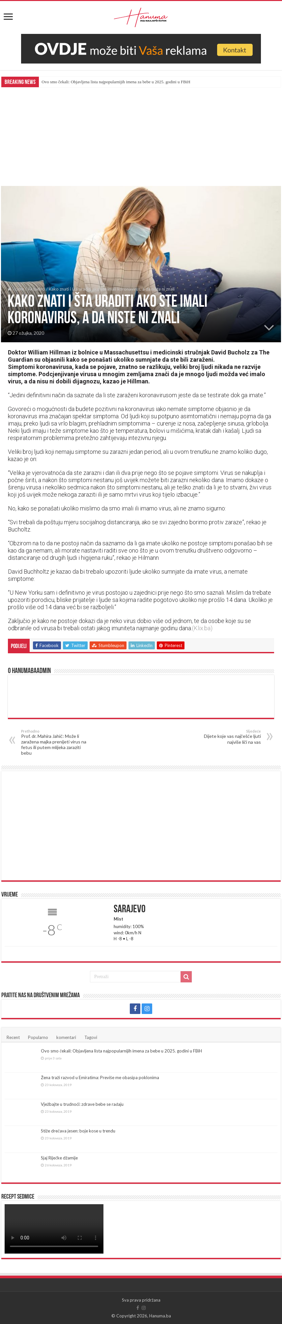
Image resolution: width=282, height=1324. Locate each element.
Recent (13, 1037)
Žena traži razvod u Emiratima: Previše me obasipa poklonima (100, 1077)
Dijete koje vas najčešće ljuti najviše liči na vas (227, 737)
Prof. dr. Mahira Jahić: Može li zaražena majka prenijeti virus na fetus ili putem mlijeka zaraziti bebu (55, 742)
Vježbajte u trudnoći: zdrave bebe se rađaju (82, 1104)
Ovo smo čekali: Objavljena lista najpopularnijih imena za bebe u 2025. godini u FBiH (116, 81)
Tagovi (90, 1037)
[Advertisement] (141, 137)
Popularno (38, 1037)
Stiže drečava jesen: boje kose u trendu (78, 1130)
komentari (66, 1037)
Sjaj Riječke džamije (59, 1157)
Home (16, 289)
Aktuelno (36, 289)
